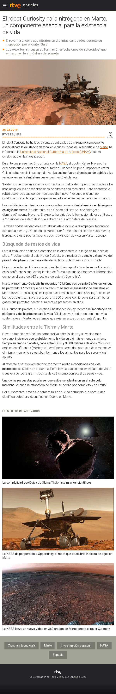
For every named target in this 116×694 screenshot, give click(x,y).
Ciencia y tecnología (21, 645)
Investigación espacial (76, 645)
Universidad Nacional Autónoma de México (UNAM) (55, 152)
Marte (104, 147)
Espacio (58, 655)
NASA (63, 163)
